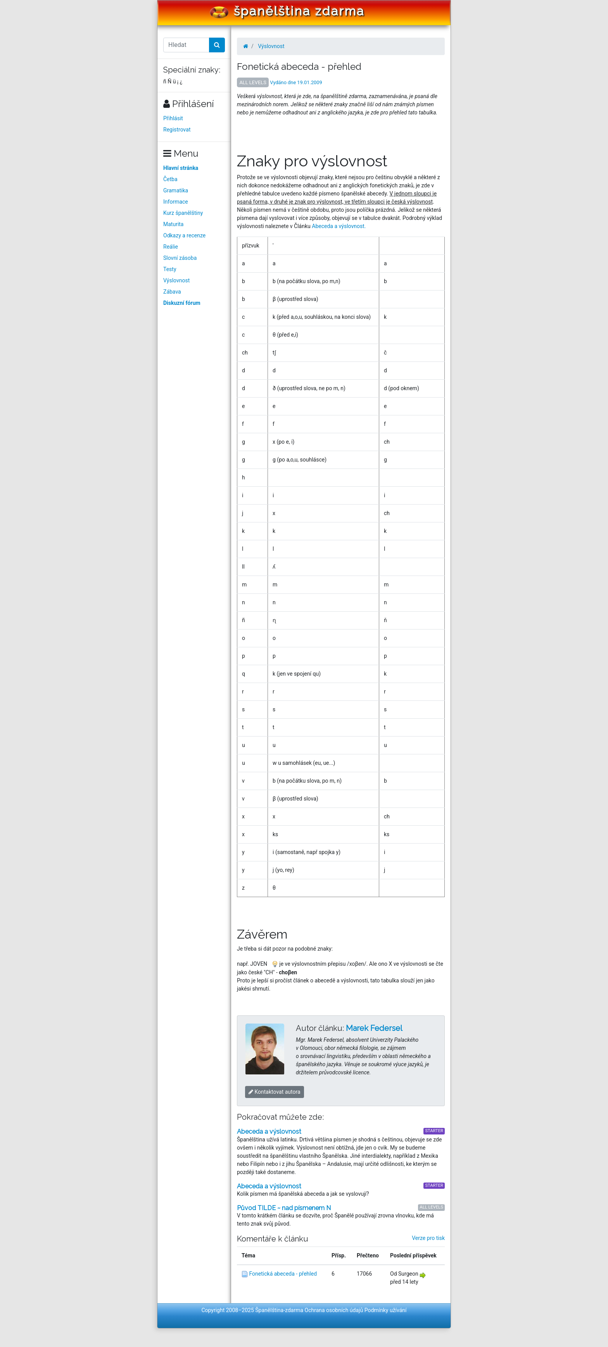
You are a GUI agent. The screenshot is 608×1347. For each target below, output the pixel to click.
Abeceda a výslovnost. (339, 226)
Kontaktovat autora (275, 1092)
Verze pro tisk (428, 1238)
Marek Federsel (374, 1028)
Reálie (170, 247)
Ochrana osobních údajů (334, 1310)
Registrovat (177, 129)
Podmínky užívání (385, 1310)
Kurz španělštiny (183, 213)
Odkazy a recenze (184, 235)
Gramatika (175, 190)
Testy (169, 269)
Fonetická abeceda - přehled (283, 1274)
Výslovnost (176, 280)
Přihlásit (173, 118)
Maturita (173, 224)
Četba (170, 179)
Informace (175, 202)
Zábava (172, 292)
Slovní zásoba (180, 258)
